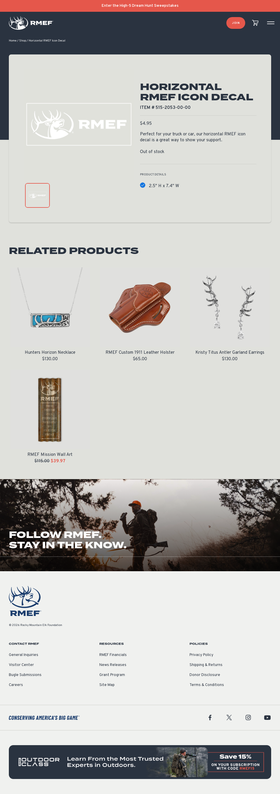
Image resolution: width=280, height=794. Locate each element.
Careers (16, 685)
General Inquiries (23, 655)
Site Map (107, 685)
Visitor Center (21, 665)
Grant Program (112, 675)
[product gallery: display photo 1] (37, 195)
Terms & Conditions (207, 685)
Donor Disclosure (205, 675)
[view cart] (255, 23)
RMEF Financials (113, 655)
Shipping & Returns (206, 665)
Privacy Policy (201, 655)
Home (13, 41)
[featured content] (140, 762)
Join (236, 23)
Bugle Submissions (25, 675)
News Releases (112, 665)
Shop (22, 41)
